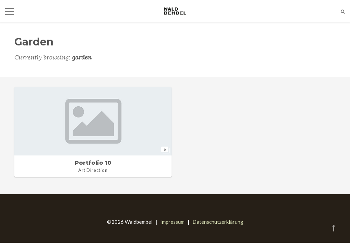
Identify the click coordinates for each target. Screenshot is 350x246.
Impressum (172, 222)
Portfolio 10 (93, 163)
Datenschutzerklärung (217, 222)
